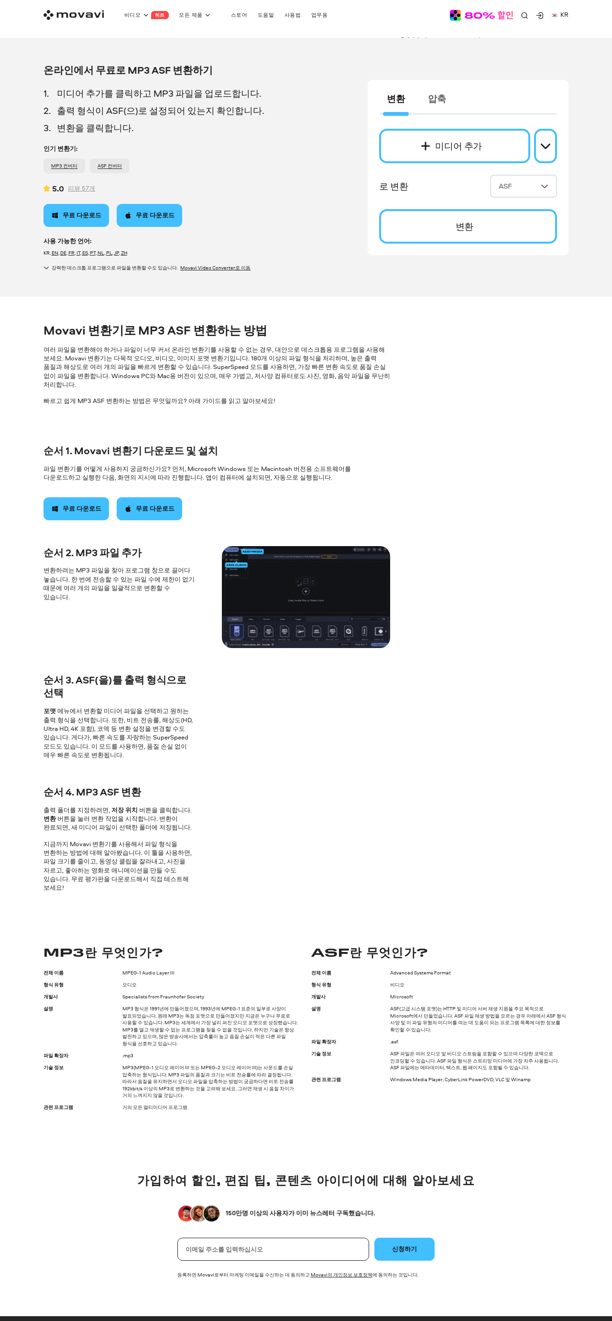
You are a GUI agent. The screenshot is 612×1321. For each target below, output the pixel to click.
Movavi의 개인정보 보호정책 (341, 1274)
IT (78, 252)
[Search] (524, 15)
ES (85, 252)
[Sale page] (481, 15)
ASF (523, 186)
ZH (124, 252)
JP (116, 252)
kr (559, 15)
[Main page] (74, 15)
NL (101, 252)
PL (109, 252)
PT (93, 252)
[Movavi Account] (540, 15)
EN (55, 252)
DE (63, 252)
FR (71, 252)
